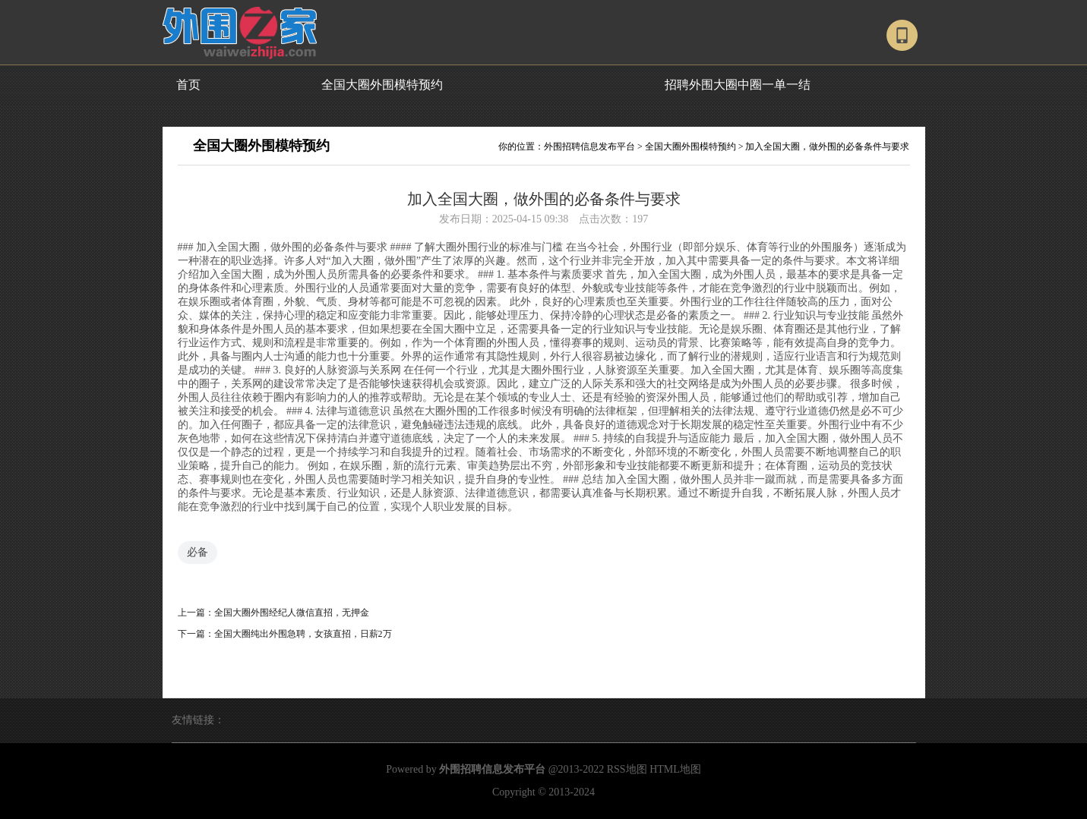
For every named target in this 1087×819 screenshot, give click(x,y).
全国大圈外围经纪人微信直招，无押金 (291, 612)
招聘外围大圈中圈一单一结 (738, 84)
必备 (197, 552)
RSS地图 (627, 769)
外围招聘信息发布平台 (589, 146)
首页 (188, 84)
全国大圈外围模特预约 (382, 84)
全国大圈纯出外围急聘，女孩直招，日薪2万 (303, 633)
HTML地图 (675, 769)
